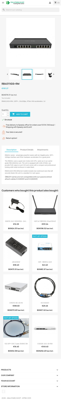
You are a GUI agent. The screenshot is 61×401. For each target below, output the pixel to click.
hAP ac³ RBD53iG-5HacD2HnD (45, 221)
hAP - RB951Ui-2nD (45, 262)
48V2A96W (16, 262)
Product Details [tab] (26, 150)
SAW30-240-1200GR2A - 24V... (16, 221)
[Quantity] (4, 114)
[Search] (30, 10)
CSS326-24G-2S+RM (44, 344)
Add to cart (20, 114)
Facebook (3, 391)
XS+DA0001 (45, 303)
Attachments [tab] (42, 150)
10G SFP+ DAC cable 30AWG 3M (16, 344)
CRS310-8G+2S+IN (16, 303)
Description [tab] (12, 150)
